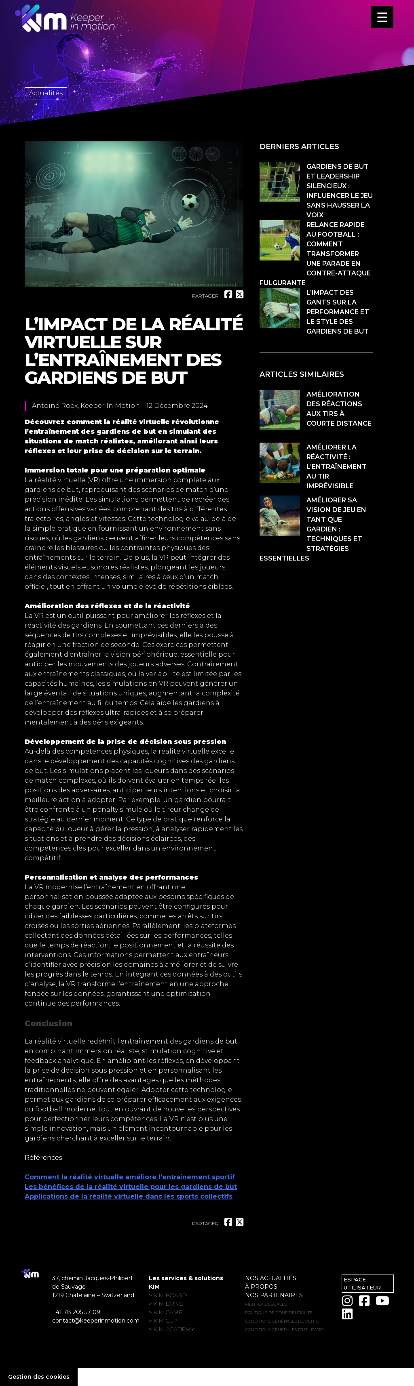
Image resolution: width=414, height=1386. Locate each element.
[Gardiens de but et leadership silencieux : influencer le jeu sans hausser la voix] (280, 183)
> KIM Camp (166, 1312)
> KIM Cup (163, 1320)
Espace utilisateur (362, 1283)
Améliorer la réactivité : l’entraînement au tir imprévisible (336, 466)
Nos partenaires (274, 1295)
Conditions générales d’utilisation (286, 1329)
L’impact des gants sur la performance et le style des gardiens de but (337, 312)
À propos (261, 1286)
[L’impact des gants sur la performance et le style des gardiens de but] (280, 309)
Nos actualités (270, 1278)
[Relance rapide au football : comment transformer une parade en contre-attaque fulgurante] (280, 241)
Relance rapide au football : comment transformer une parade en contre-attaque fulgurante (315, 254)
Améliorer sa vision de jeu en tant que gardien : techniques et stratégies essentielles (313, 529)
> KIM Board (168, 1295)
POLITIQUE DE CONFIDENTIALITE (279, 1312)
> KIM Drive (166, 1303)
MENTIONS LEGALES (266, 1304)
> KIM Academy (171, 1329)
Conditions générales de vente (282, 1321)
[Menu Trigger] (382, 17)
